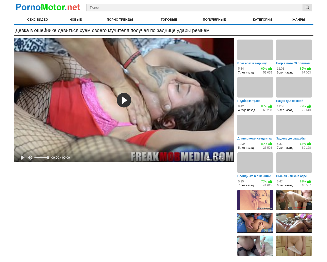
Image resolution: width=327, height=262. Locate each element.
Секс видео (37, 19)
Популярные (214, 19)
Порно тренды (120, 19)
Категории (262, 19)
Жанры (299, 19)
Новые (76, 19)
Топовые (169, 19)
